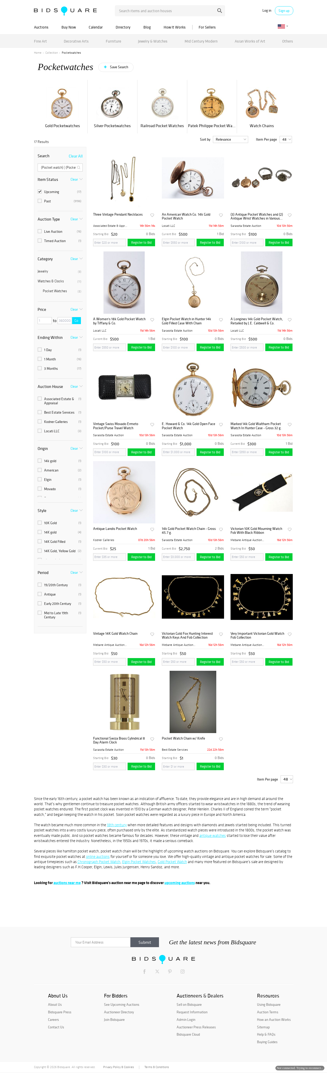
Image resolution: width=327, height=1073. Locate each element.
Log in (266, 10)
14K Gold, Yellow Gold (59, 551)
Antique (59, 594)
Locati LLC (59, 431)
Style (42, 510)
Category (45, 258)
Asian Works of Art (250, 41)
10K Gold (59, 523)
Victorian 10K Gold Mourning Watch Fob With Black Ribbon (256, 531)
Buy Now (68, 27)
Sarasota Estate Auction (246, 226)
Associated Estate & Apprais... (110, 226)
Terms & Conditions (156, 1067)
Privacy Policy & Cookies (118, 1067)
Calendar (96, 27)
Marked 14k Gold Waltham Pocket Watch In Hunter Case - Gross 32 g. (256, 426)
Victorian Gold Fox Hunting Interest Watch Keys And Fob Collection (187, 636)
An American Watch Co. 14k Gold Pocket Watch (186, 217)
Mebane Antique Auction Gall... (248, 540)
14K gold (59, 532)
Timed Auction (59, 241)
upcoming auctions (179, 882)
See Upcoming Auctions (121, 1004)
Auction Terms (267, 1012)
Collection (51, 52)
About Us (55, 1004)
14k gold (59, 461)
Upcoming (59, 192)
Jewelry (59, 271)
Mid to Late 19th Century (59, 615)
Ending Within (50, 337)
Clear (74, 179)
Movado (59, 489)
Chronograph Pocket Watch (99, 861)
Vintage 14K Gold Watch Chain (115, 633)
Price (42, 309)
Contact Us (56, 1027)
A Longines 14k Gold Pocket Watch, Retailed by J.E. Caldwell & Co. (257, 321)
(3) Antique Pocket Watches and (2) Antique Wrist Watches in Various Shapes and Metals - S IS (257, 217)
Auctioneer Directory (119, 1012)
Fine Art (40, 41)
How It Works (175, 27)
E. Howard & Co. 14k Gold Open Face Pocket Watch (188, 426)
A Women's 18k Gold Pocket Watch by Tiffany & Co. (119, 321)
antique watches (212, 835)
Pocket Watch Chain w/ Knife (183, 738)
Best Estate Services (59, 412)
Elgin (59, 479)
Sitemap (263, 1027)
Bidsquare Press (59, 1012)
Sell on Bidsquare (189, 1004)
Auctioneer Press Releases (196, 1027)
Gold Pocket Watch (172, 861)
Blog (147, 27)
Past (59, 201)
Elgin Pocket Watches (139, 861)
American (59, 470)
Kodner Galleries (59, 422)
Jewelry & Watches (153, 41)
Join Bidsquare (114, 1019)
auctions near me (67, 882)
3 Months (59, 368)
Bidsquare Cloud (188, 1034)
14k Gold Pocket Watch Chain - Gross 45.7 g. (189, 531)
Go (76, 320)
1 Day (59, 350)
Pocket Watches (62, 291)
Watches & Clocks (59, 281)
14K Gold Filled (59, 541)
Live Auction (59, 231)
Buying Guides (267, 1042)
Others (287, 41)
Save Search (118, 67)
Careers (53, 1019)
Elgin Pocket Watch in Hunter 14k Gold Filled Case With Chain (186, 321)
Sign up (284, 10)
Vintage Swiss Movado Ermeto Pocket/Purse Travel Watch (115, 426)
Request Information (192, 1012)
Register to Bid (141, 242)
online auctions (98, 856)
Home (37, 52)
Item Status (48, 179)
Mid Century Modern (201, 41)
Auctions (41, 27)
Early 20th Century (59, 604)
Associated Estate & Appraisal (59, 401)
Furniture (113, 41)
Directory (123, 27)
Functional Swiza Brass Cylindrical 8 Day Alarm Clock (119, 740)
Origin (43, 448)
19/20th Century (59, 585)
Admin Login (186, 1019)
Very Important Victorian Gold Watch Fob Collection (257, 636)
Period (43, 572)
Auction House (50, 386)
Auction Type (49, 219)
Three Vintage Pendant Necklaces (118, 214)
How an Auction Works (274, 1019)
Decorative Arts (76, 41)
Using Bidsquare (269, 1004)
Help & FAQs (266, 1034)
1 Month (59, 359)
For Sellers (207, 27)
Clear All (76, 156)
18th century (117, 825)
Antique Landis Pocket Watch (115, 529)
